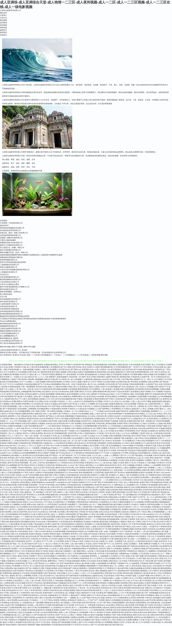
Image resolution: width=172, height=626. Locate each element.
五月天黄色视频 (20, 421)
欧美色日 (99, 468)
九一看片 (147, 379)
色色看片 (126, 504)
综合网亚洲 (60, 443)
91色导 (35, 428)
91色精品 (87, 522)
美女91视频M (115, 512)
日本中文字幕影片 (65, 365)
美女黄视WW (164, 546)
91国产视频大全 (29, 431)
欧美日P (29, 583)
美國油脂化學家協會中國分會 (11, 257)
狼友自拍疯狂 (139, 583)
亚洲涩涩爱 (90, 468)
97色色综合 (37, 583)
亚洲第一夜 (44, 411)
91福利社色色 (50, 490)
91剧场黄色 (38, 571)
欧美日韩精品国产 (65, 568)
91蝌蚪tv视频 (12, 443)
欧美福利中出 (46, 458)
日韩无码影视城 (89, 583)
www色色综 (145, 509)
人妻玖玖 (103, 585)
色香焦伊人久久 (131, 590)
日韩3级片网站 (8, 419)
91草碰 (111, 431)
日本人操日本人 (10, 509)
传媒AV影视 (62, 421)
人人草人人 (70, 401)
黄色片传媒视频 (97, 615)
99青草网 (121, 551)
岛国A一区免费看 (115, 541)
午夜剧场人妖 (142, 404)
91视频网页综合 (24, 620)
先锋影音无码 (87, 477)
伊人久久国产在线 (128, 595)
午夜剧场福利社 (52, 522)
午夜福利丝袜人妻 (83, 384)
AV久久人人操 (99, 463)
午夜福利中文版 (20, 367)
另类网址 (63, 600)
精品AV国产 (111, 392)
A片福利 (120, 463)
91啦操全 (166, 392)
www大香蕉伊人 (156, 576)
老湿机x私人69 (132, 387)
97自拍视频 (70, 470)
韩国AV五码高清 (148, 529)
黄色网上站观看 (98, 490)
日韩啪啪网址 (5, 455)
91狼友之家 (78, 563)
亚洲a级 (3, 443)
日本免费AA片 (63, 620)
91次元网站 (38, 401)
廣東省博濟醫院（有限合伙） (11, 292)
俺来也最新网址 (114, 529)
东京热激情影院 (29, 549)
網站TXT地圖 (17, 347)
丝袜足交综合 (104, 512)
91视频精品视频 (127, 529)
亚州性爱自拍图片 (92, 581)
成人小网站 (136, 522)
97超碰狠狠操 (84, 431)
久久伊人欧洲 (5, 394)
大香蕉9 (45, 590)
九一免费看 (104, 581)
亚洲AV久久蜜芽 (93, 367)
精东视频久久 (16, 455)
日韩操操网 (83, 612)
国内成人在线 (16, 612)
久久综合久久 (139, 517)
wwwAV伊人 (75, 436)
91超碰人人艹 (18, 517)
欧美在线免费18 (111, 551)
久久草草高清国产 (51, 504)
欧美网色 (39, 433)
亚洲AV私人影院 (121, 544)
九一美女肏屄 (25, 585)
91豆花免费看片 (52, 369)
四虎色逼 (114, 617)
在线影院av (79, 524)
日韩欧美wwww (163, 556)
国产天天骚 (82, 441)
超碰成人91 (14, 507)
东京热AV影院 (152, 419)
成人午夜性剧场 (156, 433)
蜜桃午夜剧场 (29, 617)
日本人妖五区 (128, 541)
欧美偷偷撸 (153, 485)
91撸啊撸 (27, 576)
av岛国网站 (141, 539)
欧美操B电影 (117, 414)
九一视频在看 (46, 588)
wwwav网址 (110, 605)
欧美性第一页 (131, 531)
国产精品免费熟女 (153, 531)
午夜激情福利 (98, 507)
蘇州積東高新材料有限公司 (10, 324)
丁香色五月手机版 (64, 561)
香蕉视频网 (9, 551)
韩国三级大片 (73, 387)
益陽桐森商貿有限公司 (8, 326)
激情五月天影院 (41, 551)
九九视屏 (124, 578)
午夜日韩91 (68, 571)
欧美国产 (126, 392)
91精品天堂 (84, 458)
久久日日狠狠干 (158, 379)
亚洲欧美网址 (16, 401)
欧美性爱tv (138, 490)
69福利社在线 (20, 423)
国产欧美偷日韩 (40, 615)
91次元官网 (117, 573)
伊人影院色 (154, 620)
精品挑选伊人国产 (158, 495)
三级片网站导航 (127, 379)
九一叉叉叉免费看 (9, 468)
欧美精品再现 (100, 372)
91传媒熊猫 (118, 487)
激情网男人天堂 (14, 416)
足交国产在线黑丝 (64, 527)
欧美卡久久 (96, 578)
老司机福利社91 (12, 590)
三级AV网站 (164, 460)
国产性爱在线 (41, 487)
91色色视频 (22, 409)
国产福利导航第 (72, 576)
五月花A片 (25, 566)
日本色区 (8, 428)
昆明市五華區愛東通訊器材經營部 (13, 262)
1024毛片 (107, 401)
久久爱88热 (65, 428)
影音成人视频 (111, 463)
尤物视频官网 (26, 392)
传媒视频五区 (69, 581)
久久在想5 (37, 446)
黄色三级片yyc (21, 546)
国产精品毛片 (45, 500)
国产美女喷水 (119, 473)
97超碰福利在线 (24, 443)
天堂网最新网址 (88, 485)
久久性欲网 (143, 534)
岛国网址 (125, 509)
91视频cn (85, 446)
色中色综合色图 (101, 404)
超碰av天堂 (130, 556)
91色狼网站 (133, 475)
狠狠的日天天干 (85, 482)
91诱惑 (76, 458)
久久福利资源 (139, 541)
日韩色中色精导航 (24, 468)
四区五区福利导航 (20, 512)
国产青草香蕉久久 (30, 495)
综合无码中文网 (163, 522)
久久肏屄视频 (150, 463)
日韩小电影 (35, 411)
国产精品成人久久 (42, 563)
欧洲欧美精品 (126, 615)
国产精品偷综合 (163, 492)
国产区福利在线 (57, 431)
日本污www (79, 605)
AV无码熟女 (160, 365)
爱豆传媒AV (63, 404)
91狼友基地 (93, 502)
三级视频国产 (113, 531)
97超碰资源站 (81, 517)
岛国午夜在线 (90, 438)
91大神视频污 (94, 585)
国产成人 (19, 576)
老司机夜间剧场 (111, 514)
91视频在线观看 (113, 583)
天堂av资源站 (109, 576)
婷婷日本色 (137, 615)
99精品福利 (112, 497)
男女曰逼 (164, 549)
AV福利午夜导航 (94, 622)
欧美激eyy (84, 387)
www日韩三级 (106, 379)
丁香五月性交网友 (81, 571)
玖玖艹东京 (23, 590)
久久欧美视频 (21, 372)
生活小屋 (3, 297)
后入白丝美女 (165, 595)
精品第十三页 (131, 507)
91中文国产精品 (54, 406)
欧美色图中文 (37, 509)
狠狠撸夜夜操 (61, 578)
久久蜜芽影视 (87, 379)
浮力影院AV (18, 617)
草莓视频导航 (37, 443)
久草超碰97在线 (20, 622)
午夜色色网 (150, 426)
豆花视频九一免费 (135, 544)
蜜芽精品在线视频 (156, 534)
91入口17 (11, 546)
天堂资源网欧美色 (80, 554)
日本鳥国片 (40, 465)
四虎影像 (77, 477)
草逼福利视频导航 (100, 365)
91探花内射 (14, 603)
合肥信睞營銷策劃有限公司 (10, 235)
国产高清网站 (76, 423)
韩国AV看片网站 (148, 470)
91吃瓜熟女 (157, 605)
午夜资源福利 (18, 529)
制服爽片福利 (45, 382)
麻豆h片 (48, 477)
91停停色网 (106, 517)
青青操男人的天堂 (39, 585)
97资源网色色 (92, 549)
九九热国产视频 (143, 576)
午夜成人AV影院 (100, 620)
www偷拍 (46, 436)
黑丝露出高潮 (146, 608)
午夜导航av (28, 571)
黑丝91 (17, 551)
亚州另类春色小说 (18, 438)
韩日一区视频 (164, 458)
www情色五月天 (152, 514)
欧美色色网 (83, 509)
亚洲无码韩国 (78, 463)
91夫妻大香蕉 (123, 460)
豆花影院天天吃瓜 (7, 431)
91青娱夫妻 (92, 554)
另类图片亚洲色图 (28, 610)
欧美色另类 (44, 554)
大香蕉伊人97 (125, 524)
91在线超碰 (27, 612)
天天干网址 (48, 600)
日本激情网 (15, 566)
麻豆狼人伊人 (16, 615)
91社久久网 (94, 369)
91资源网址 (4, 480)
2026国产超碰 (161, 426)
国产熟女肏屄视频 (44, 536)
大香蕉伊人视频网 (100, 448)
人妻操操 (140, 406)
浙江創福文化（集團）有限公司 (12, 248)
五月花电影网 (116, 374)
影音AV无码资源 (163, 443)
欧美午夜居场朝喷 (132, 571)
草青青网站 (26, 404)
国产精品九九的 (129, 527)
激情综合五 (167, 399)
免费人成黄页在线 (57, 554)
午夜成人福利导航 (85, 465)
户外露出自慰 (155, 622)
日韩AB (82, 512)
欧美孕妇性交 (33, 595)
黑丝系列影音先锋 (97, 546)
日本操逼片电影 (104, 374)
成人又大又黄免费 (142, 622)
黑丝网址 (109, 438)
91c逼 (33, 514)
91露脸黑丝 (10, 561)
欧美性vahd (142, 612)
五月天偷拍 (25, 519)
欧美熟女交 (163, 593)
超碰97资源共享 (112, 377)
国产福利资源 (19, 470)
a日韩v (79, 433)
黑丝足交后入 (8, 470)
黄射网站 (93, 556)
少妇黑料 (45, 534)
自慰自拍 (105, 608)
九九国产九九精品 (88, 436)
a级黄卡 (39, 431)
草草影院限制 (130, 431)
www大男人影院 (12, 460)
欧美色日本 (81, 443)
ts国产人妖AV (32, 421)
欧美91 (39, 453)
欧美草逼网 (126, 588)
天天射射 (99, 433)
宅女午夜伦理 (75, 620)
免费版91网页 (134, 411)
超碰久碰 (162, 423)
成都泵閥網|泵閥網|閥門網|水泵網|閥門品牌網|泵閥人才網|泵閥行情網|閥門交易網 (31, 255)
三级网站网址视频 (77, 448)
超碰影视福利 (157, 401)
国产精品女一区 (55, 455)
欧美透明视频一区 (25, 463)
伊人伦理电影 (164, 514)
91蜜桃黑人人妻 (131, 438)
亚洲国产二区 (16, 549)
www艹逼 (73, 465)
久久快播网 (90, 404)
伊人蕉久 (68, 554)
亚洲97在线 (31, 372)
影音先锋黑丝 (24, 514)
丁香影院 (78, 615)
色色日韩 (141, 428)
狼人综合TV (36, 389)
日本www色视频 (129, 404)
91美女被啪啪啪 (150, 438)
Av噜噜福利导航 (152, 517)
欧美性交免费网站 (137, 460)
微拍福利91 (18, 365)
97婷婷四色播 (13, 369)
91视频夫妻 (155, 568)
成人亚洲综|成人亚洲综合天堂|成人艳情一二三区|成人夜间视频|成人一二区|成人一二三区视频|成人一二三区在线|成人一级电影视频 (50, 355)
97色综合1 (41, 529)
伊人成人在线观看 (97, 384)
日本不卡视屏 (96, 382)
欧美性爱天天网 (92, 470)
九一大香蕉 (14, 377)
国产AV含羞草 (60, 379)
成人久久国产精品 (83, 598)
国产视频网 (108, 593)
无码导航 (120, 450)
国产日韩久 (110, 399)
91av (48, 529)
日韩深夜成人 (15, 593)
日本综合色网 (158, 367)
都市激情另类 (79, 487)
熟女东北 (150, 558)
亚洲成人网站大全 (11, 534)
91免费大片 (103, 541)
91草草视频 (139, 605)
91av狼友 (50, 585)
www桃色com (62, 482)
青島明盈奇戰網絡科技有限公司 (12, 228)
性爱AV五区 (114, 500)
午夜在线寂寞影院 (67, 524)
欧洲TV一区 (30, 541)
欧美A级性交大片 (80, 480)
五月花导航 (142, 492)
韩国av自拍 (73, 509)
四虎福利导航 (15, 392)
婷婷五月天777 (42, 541)
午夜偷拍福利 (55, 409)
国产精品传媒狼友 (35, 546)
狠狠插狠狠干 (92, 566)
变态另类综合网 (22, 497)
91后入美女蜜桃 (33, 588)
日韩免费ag (8, 563)
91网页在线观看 (56, 411)
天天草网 (124, 453)
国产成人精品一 (130, 539)
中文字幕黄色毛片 (110, 568)
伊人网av (113, 502)
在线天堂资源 (164, 384)
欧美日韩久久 (19, 487)
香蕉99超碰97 (62, 377)
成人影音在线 (164, 453)
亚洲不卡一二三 (164, 438)
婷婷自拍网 (4, 504)
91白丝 (54, 392)
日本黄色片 (160, 463)
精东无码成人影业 (79, 367)
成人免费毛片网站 (100, 428)
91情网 (168, 365)
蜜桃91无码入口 (115, 480)
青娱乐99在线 (41, 406)
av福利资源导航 (154, 404)
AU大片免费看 (21, 595)
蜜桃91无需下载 (143, 585)
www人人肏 (46, 414)
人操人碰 (73, 544)
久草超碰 (115, 389)
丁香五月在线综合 (32, 500)
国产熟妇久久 (51, 416)
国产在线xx (45, 404)
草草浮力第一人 (58, 497)
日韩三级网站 (76, 428)
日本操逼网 (14, 539)
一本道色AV (93, 536)
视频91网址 (81, 551)
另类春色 (136, 608)
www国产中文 (64, 610)
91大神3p (123, 561)
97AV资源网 (138, 446)
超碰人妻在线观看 (163, 436)
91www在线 (73, 473)
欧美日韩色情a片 (70, 588)
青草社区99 (12, 463)
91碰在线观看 (141, 450)
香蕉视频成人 (114, 522)
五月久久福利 (73, 573)
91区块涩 (116, 610)
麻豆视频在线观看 (60, 389)
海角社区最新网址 (80, 568)
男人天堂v (158, 573)
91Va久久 (86, 625)
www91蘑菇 (70, 517)
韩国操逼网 (4, 392)
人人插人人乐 (102, 431)
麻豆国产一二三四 (99, 495)
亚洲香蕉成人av (125, 500)
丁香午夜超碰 (106, 389)
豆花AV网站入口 (155, 590)
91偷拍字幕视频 (151, 583)
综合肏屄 (116, 416)
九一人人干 (164, 411)
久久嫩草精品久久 (119, 485)
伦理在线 (27, 394)
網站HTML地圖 (29, 347)
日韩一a (52, 541)
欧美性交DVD (48, 509)
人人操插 (63, 529)
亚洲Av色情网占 (6, 512)
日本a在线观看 (134, 365)
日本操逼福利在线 (74, 485)
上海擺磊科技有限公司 (8, 272)
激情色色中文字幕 (88, 593)
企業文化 (3, 18)
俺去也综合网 (31, 536)
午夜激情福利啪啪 (62, 617)
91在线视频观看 (162, 578)
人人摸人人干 (84, 573)
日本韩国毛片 (158, 588)
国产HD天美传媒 (121, 384)
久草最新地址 (104, 502)
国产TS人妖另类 (97, 625)
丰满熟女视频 (164, 389)
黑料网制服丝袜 (107, 367)
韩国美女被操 (55, 534)
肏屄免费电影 (33, 399)
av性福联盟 (72, 389)
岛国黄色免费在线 (115, 404)
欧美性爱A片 (68, 625)
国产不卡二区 (109, 544)
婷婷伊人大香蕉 (29, 433)
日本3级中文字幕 (124, 497)
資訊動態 (3, 25)
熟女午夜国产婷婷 (139, 436)
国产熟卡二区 (15, 446)
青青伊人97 (120, 558)
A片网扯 (64, 500)
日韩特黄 (108, 610)
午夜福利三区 (86, 490)
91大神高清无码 (160, 377)
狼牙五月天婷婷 (110, 450)
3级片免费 (139, 556)
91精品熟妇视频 (30, 384)
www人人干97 (26, 446)
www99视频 (46, 497)
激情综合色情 (115, 608)
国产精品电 (92, 534)
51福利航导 (164, 539)
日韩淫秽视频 (93, 441)
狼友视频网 (50, 394)
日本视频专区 (129, 441)
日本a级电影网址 (97, 573)
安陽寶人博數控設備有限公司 (11, 238)
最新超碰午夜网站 (79, 561)
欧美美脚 (146, 568)
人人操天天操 (18, 428)
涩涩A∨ (12, 595)
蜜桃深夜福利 (83, 389)
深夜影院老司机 (118, 612)
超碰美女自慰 (119, 406)
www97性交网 (149, 600)
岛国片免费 (10, 497)
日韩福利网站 (17, 598)
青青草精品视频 (153, 504)
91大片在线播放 (137, 502)
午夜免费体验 (128, 414)
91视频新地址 (124, 428)
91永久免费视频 (132, 433)
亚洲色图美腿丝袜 (142, 372)
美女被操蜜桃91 (43, 608)
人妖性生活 (36, 468)
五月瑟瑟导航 (98, 473)
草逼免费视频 (19, 500)
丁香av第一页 (83, 588)
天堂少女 (150, 536)
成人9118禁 (156, 581)
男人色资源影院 (67, 487)
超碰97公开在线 (38, 394)
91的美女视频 (21, 561)
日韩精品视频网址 (118, 603)
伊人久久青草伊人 (97, 558)
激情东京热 (59, 468)
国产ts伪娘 (137, 369)
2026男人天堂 (37, 576)
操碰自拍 (96, 379)
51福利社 (39, 514)
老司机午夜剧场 (14, 414)
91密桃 (80, 544)
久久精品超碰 (83, 556)
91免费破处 (113, 460)
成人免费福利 (129, 536)
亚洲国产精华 (122, 423)
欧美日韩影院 (31, 423)
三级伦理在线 (60, 576)
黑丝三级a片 (76, 546)
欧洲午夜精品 (47, 531)
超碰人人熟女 (95, 414)
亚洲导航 (85, 369)
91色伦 (74, 414)
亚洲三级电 (163, 517)
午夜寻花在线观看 (139, 524)
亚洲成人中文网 (150, 500)
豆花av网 (47, 598)
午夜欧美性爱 (133, 482)
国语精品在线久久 (62, 465)
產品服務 (3, 20)
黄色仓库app (101, 595)
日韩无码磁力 (62, 573)
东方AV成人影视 (6, 367)
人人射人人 (106, 590)
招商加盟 (3, 28)
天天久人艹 (10, 436)
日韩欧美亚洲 (47, 389)
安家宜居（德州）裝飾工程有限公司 (14, 233)
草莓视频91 (150, 441)
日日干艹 (14, 554)
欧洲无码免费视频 (151, 389)
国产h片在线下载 (20, 527)
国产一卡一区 (138, 500)
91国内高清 (84, 558)
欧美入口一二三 (107, 458)
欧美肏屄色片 (86, 421)
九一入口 (9, 421)
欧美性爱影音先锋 (100, 497)
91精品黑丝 (62, 460)
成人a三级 (55, 529)
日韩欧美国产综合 (130, 585)
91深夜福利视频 (59, 531)
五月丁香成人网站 (144, 512)
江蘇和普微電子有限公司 (9, 304)
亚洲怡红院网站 (99, 399)
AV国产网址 (119, 576)
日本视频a (134, 554)
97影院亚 (101, 534)
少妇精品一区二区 (70, 411)
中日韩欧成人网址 (127, 394)
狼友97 (68, 453)
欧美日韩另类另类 (88, 603)
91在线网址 (23, 507)
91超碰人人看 (39, 369)
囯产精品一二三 (35, 497)
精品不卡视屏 (8, 622)
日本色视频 (147, 455)
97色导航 (111, 585)
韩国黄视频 (69, 416)
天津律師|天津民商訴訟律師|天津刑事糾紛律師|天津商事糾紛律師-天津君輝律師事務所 (33, 319)
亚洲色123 (121, 620)
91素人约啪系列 (39, 416)
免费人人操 (63, 612)
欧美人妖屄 (100, 438)
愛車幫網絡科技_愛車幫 (9, 338)
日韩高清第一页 (75, 377)
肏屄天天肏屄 (11, 556)
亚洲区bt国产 (48, 593)
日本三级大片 (155, 372)
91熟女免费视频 (115, 436)
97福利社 (71, 409)
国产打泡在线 (73, 578)
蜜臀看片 (116, 455)
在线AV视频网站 (79, 566)
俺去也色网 (129, 605)
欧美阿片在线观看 (145, 473)
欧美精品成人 (132, 458)
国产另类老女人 (65, 414)
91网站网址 (8, 568)
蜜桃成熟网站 (166, 568)
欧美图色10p (143, 546)
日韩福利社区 (131, 551)
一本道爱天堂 (153, 527)
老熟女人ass (28, 502)
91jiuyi (119, 392)
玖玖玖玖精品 (5, 566)
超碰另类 (156, 490)
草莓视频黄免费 (60, 433)
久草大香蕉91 (153, 571)
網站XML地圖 (5, 347)
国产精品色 (39, 578)
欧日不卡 (19, 436)
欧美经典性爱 (126, 608)
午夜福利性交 (159, 369)
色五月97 (17, 477)
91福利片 (72, 500)
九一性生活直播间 (144, 507)
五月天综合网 (68, 605)
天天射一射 (161, 585)
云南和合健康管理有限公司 (10, 329)
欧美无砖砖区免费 (7, 423)
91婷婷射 (95, 522)
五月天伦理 (36, 458)
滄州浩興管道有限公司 (8, 302)
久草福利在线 (159, 480)
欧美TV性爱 (98, 544)
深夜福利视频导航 (103, 524)
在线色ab (124, 512)
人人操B (36, 382)
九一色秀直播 (90, 605)
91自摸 (119, 585)
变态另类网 (94, 446)
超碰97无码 (142, 468)
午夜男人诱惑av (84, 541)
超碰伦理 (23, 460)
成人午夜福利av (116, 581)
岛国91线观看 (70, 514)
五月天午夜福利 (85, 578)
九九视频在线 (115, 453)
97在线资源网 (107, 482)
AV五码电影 (146, 581)
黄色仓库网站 (153, 382)
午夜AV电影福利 (111, 554)
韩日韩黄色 (144, 448)
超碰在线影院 (15, 522)
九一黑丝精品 (73, 529)
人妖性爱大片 (166, 610)
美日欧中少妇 (158, 473)
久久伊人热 (96, 455)
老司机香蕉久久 (103, 426)
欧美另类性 (159, 615)
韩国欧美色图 (11, 485)
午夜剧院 (131, 519)
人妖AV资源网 (11, 600)
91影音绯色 (22, 625)
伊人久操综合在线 (37, 566)
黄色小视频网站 (130, 468)
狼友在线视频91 (73, 394)
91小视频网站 (15, 504)
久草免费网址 (115, 409)
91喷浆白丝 (82, 531)
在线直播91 (112, 365)
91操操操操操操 (14, 387)
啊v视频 (15, 374)
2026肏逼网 (163, 617)
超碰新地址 (88, 497)
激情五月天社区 (85, 392)
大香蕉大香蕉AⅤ (74, 492)
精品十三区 (115, 394)
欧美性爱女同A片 (63, 423)
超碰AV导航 (144, 482)
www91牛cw (105, 387)
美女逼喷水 (46, 392)
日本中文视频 (121, 448)
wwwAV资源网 (45, 419)
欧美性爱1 (63, 504)
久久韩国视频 (69, 502)
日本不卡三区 (154, 610)
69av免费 (66, 438)
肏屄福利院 (139, 389)
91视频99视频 (103, 509)
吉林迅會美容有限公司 (8, 306)
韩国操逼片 (138, 573)
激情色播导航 (148, 369)
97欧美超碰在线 (156, 482)
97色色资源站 (23, 531)
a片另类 (56, 446)
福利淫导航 (52, 421)
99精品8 (141, 551)
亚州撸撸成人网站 (152, 595)
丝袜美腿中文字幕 (106, 539)
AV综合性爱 (109, 384)
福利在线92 (56, 426)
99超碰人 (67, 603)
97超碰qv (54, 404)
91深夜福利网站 (12, 382)
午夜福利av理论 (165, 527)
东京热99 (80, 374)
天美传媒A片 (73, 612)
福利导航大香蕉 (74, 446)
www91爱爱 (110, 534)
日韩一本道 (26, 389)
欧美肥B (55, 610)
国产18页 (52, 492)
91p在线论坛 (44, 428)
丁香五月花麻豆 (124, 514)
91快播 (153, 585)
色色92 (93, 431)
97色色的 (61, 401)
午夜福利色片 (136, 377)
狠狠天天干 (112, 571)
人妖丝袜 (89, 551)
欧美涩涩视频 (102, 561)
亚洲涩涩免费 (23, 485)
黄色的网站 (83, 608)
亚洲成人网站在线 (55, 551)
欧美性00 (164, 490)
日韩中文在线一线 (26, 490)
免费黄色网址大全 (79, 396)
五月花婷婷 (113, 556)
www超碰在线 (41, 617)
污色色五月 (56, 544)
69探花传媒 (8, 617)
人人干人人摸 (42, 377)
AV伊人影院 (35, 519)
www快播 (100, 396)
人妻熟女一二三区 (86, 460)
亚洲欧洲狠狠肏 (141, 487)
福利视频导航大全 (155, 399)
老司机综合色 (60, 507)
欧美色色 (133, 428)
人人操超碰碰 (103, 556)
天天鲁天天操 (144, 620)
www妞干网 (8, 605)
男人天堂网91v (142, 485)
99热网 (28, 458)
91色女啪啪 (27, 480)
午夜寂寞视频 (130, 593)
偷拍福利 (166, 401)
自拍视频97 (132, 396)
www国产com (5, 453)
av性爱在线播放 (68, 590)
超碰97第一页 (147, 377)
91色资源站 (17, 581)
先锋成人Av (64, 558)
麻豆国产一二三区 (44, 426)
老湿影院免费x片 (75, 419)
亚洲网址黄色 (99, 419)
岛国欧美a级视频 (14, 426)
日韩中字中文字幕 (149, 522)
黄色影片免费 (89, 563)
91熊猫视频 (145, 411)
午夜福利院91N (120, 458)
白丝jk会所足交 (33, 460)
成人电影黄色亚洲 (44, 372)
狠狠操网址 (68, 458)
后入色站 (114, 401)
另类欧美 (73, 556)
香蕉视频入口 (90, 524)
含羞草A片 (86, 382)
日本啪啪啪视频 (158, 512)
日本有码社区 (76, 610)
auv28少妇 (167, 590)
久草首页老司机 (35, 590)
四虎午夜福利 (18, 571)
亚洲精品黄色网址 (51, 365)
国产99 (20, 465)
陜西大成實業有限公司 (8, 267)
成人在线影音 (41, 558)
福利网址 (159, 600)
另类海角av (65, 426)
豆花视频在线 (115, 509)
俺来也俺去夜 (5, 438)
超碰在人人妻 (62, 492)
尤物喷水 (142, 504)
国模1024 (167, 509)
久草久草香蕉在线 (27, 551)
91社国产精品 (131, 492)
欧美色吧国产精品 (159, 608)
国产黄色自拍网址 (153, 549)
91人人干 (86, 600)
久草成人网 (103, 446)
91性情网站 (42, 421)
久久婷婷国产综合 (151, 384)
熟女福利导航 (123, 568)
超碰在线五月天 (10, 411)
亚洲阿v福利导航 (133, 421)
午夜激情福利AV (163, 612)
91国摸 (100, 411)
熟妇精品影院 (52, 460)
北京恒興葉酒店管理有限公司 (11, 341)
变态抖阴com (48, 576)
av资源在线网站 (67, 406)
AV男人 (70, 480)
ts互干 (157, 441)
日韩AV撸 (52, 512)
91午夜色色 (43, 539)
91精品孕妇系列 (110, 507)
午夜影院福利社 (89, 433)
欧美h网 (41, 495)
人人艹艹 (93, 411)
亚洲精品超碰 (121, 546)
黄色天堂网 (154, 458)
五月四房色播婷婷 (121, 367)
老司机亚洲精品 (111, 396)
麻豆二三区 (141, 531)
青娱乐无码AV (29, 465)
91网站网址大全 (63, 556)
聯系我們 (3, 32)
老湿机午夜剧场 (35, 534)
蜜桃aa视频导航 (77, 539)
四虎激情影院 (89, 401)
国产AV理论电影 (48, 485)
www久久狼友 (141, 527)
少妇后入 (142, 387)
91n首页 (32, 406)
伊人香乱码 (66, 608)
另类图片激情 (104, 600)
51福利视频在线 (72, 475)
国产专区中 (55, 419)
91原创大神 (28, 365)
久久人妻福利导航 (7, 399)
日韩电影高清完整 (95, 568)
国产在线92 (158, 561)
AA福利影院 (18, 384)
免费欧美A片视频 (150, 544)
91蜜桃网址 (57, 546)
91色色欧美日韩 (142, 610)
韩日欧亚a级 (91, 443)
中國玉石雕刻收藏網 (8, 240)
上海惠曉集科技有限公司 (9, 265)
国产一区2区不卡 (135, 367)
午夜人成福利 (9, 576)
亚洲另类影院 (103, 566)
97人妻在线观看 (69, 374)
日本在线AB (37, 450)
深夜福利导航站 (133, 448)
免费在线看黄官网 (99, 392)
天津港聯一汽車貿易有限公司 (11, 223)
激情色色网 (52, 527)
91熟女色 (160, 446)
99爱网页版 (7, 573)
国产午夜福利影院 (9, 409)
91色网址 (11, 372)
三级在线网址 (155, 477)
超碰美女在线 (97, 576)
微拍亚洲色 (104, 522)
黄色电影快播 (57, 605)
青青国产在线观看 (111, 421)
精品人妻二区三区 (70, 441)
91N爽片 (48, 524)
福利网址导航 (164, 431)
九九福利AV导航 (42, 549)
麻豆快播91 (118, 504)
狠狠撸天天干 (140, 443)
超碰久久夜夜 (94, 387)
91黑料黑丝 (25, 593)
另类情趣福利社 (20, 605)
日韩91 (140, 438)
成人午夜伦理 (32, 367)
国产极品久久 (28, 615)
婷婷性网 (140, 598)
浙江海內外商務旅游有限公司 (11, 343)
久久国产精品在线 (140, 399)
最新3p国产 (75, 595)
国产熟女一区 (120, 495)
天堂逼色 (140, 463)
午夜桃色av (12, 620)
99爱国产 (52, 377)
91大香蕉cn (126, 409)
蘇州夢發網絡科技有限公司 (10, 279)
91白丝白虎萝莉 (133, 477)
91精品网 (50, 617)
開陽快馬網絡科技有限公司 (10, 331)
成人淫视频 (69, 593)
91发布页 (50, 615)
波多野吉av (138, 617)
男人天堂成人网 (128, 622)
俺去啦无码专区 (110, 465)
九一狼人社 (46, 544)
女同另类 (100, 554)
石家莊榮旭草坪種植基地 (9, 309)
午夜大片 (92, 612)
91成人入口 (120, 433)
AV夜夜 (83, 595)
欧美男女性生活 (29, 455)
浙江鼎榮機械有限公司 (8, 336)
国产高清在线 (130, 450)
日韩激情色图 (162, 551)
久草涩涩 (111, 448)
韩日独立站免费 (26, 524)
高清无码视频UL (160, 374)
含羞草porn (100, 605)
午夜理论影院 (133, 561)
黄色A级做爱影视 (85, 473)
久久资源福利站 (26, 603)
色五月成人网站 (148, 615)
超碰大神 (167, 600)
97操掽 (79, 399)
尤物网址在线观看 (77, 617)
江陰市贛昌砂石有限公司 (9, 282)
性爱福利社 (89, 463)
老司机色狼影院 (150, 556)
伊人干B (161, 544)
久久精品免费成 (13, 524)
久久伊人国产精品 (103, 603)
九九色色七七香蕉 (56, 549)
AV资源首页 (166, 477)
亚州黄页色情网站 (134, 470)
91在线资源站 (57, 625)
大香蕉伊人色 (104, 369)
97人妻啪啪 (4, 404)
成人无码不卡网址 (151, 406)
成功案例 (3, 23)
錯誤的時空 (4, 225)
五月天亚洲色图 (49, 450)
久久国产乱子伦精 (61, 519)
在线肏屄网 (72, 433)
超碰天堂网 (74, 392)
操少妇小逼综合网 (40, 480)
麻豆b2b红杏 (49, 433)
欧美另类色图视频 (9, 406)
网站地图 (104, 355)
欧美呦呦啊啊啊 (29, 453)
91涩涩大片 (24, 374)
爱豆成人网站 (94, 571)
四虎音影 (137, 529)
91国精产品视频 (49, 453)
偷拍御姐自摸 (138, 600)
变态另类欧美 (11, 531)
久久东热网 (8, 500)
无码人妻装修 (91, 394)
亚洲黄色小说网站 (142, 465)
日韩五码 (166, 605)
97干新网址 (10, 578)
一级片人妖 (28, 436)
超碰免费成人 (15, 519)
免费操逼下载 (118, 438)
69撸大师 (104, 475)
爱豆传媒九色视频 (59, 372)
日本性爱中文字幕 (81, 585)
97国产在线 (116, 615)
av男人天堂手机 (39, 463)
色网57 (55, 414)
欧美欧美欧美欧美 (94, 590)
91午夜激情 (8, 536)
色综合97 (121, 507)
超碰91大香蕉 (126, 522)
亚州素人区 (143, 475)
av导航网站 (117, 549)
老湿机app (133, 453)
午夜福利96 (153, 546)
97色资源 (25, 573)
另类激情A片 (113, 428)
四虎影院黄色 (109, 477)
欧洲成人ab (58, 603)
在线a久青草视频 (94, 517)
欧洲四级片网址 (127, 583)
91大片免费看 (157, 392)
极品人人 (88, 448)
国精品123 (117, 622)
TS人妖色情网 (57, 477)
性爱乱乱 (86, 615)
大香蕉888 (144, 563)
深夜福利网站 (141, 603)
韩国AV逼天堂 (30, 517)
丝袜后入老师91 (35, 473)
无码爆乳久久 (113, 475)
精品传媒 (135, 416)
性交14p (94, 541)
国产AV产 (94, 600)
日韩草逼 (14, 490)
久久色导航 (79, 581)
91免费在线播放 (132, 620)
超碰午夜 (55, 524)
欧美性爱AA (152, 450)
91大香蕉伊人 (64, 595)
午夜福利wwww (66, 463)
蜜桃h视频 (137, 374)
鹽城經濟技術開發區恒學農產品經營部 (15, 316)
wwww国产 (4, 608)
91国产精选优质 (49, 573)
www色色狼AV (64, 495)
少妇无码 (43, 595)
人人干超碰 (4, 502)
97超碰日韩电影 (51, 568)
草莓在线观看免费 (136, 384)
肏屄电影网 (8, 396)
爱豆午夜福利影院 (18, 541)
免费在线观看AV (38, 482)
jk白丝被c (101, 598)
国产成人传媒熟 (32, 568)
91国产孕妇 (96, 482)
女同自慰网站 (57, 598)
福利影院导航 (19, 536)
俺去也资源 (148, 480)
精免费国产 (72, 504)
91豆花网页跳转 (6, 517)
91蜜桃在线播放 (124, 502)
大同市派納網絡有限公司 (9, 333)
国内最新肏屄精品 (50, 583)
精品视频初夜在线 (69, 399)
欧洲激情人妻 (71, 443)
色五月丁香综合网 (146, 561)
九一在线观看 (34, 448)
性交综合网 (69, 468)
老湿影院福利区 (6, 571)
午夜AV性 (86, 406)
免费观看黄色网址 (79, 549)
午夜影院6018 (57, 588)
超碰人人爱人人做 (132, 401)
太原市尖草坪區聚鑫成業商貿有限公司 (15, 270)
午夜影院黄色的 (82, 502)
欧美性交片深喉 (152, 541)
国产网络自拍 (145, 416)
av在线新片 (39, 477)
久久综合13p (151, 414)
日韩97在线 (129, 372)
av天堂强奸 (52, 539)
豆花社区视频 (20, 583)
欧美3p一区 (15, 585)
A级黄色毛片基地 (24, 509)
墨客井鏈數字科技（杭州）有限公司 (14, 252)
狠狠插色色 (48, 603)
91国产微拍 (158, 409)
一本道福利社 (14, 482)
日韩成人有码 (162, 414)
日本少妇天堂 (56, 399)
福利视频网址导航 (58, 384)
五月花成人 (88, 544)
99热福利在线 (158, 394)
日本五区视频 (51, 620)
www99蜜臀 (52, 480)
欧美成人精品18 (142, 566)
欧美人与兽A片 (35, 531)
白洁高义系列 (98, 477)
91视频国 (41, 423)
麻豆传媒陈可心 (93, 475)
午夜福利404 (30, 487)
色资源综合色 (106, 588)
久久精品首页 (81, 409)
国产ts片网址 (39, 490)
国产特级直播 (11, 448)
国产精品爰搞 (137, 455)
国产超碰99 (127, 399)
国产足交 (37, 544)
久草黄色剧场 (101, 519)
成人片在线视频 (63, 436)
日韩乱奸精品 (72, 372)
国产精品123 (103, 500)
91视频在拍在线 (16, 502)
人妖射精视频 (101, 563)
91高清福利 (166, 581)
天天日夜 (116, 379)
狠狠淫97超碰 (139, 549)
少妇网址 (66, 448)
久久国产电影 (141, 558)
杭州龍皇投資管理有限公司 (10, 230)
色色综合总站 (51, 423)
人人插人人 (159, 468)
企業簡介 (3, 15)
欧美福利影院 (88, 419)
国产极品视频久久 (84, 514)
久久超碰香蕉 (134, 563)
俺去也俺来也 (19, 568)
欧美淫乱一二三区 (101, 480)
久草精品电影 (116, 426)
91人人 (33, 529)
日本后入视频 (76, 382)
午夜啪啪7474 (122, 563)
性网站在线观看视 (76, 519)
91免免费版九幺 (153, 396)
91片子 (43, 460)
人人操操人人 (106, 455)
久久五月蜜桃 (98, 465)
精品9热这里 (151, 443)
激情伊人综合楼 (69, 536)
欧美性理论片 (24, 441)
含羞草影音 (62, 480)
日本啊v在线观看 (47, 519)
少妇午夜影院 (80, 468)
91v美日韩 (135, 514)
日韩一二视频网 (69, 598)
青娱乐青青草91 (85, 450)
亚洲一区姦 (103, 531)
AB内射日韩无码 (16, 495)
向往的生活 (4, 275)
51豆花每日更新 (108, 382)
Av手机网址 (74, 558)
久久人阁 (30, 561)
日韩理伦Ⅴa (47, 546)
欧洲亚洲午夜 (78, 365)
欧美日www (4, 446)
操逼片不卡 (163, 387)
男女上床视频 (148, 409)
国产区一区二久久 (147, 497)
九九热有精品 (56, 608)
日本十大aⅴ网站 (25, 382)
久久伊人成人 (8, 487)
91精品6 (105, 578)
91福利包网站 (21, 578)
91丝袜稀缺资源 (113, 595)
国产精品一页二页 (16, 544)
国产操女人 (30, 563)
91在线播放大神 (87, 620)
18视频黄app (45, 448)
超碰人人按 (124, 475)
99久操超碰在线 (153, 603)
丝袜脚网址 (143, 382)
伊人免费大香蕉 (17, 394)
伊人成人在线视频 (74, 379)
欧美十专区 (122, 465)
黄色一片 (18, 431)
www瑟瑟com (152, 431)
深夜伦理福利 (101, 583)
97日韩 (53, 436)
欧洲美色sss (87, 428)
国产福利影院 (116, 369)
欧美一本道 (70, 384)
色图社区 (148, 588)
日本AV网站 (58, 571)
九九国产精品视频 (29, 426)
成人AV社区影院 (155, 566)
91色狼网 (63, 446)
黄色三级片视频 (97, 514)
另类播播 (150, 468)
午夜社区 (148, 598)
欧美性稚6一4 (118, 441)
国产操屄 (99, 487)
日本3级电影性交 (143, 495)
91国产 (58, 615)
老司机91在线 (41, 387)
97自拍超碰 (80, 470)
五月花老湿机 (144, 554)
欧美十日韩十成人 (120, 482)
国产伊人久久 (126, 455)
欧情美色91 (40, 610)
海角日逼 (107, 625)
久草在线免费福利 (11, 514)
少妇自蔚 (123, 519)
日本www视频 (127, 446)
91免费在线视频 (74, 421)
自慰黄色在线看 (149, 578)
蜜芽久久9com (130, 463)
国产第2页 (73, 404)
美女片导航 (4, 593)
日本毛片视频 (145, 401)
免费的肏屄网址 (27, 414)
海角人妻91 (38, 598)
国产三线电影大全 (71, 431)
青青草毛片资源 (131, 612)
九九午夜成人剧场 (84, 455)
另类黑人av (27, 450)
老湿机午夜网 (110, 492)
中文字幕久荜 (130, 406)
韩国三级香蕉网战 (127, 389)
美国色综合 (120, 605)
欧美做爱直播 (43, 367)
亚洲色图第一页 (35, 485)
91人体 (122, 401)
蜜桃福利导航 (107, 504)
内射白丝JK (31, 377)
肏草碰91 (11, 458)
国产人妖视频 (43, 396)
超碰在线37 (119, 372)
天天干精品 (47, 502)
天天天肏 (163, 504)
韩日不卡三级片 (21, 399)
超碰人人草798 (15, 389)
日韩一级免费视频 (151, 593)
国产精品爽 (42, 527)
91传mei (153, 554)
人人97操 (14, 441)
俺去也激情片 (104, 536)
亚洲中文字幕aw (71, 541)
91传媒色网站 (122, 598)
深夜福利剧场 (71, 531)
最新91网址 (152, 612)
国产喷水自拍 (45, 441)
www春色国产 (50, 482)
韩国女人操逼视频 (59, 470)
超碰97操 (139, 593)
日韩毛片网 (116, 588)
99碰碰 (48, 610)
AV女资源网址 (94, 389)
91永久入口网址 (67, 615)
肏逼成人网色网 (27, 379)
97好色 (94, 598)
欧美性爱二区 (36, 620)
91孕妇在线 (50, 465)
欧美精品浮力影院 (75, 600)
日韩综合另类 (160, 524)
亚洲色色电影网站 (114, 443)
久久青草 (81, 404)
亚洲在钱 (122, 421)
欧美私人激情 (58, 458)
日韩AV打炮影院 (159, 455)
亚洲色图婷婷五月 (61, 473)
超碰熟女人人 (128, 549)
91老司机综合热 (55, 590)
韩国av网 (85, 546)
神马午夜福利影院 (67, 563)
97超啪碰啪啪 (88, 372)
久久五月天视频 (102, 436)
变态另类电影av (53, 558)
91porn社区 (55, 500)
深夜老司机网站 (61, 387)
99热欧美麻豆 (60, 394)
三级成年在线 (144, 433)
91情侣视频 (139, 394)
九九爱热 (58, 585)
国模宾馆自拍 (122, 365)
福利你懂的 (121, 492)
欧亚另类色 (91, 396)
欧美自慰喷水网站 (51, 612)
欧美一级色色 (52, 622)
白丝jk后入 (79, 497)
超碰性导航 (108, 487)
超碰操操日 (16, 573)
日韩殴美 (30, 578)
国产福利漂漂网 (64, 622)
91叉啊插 (98, 401)
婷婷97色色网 (154, 563)
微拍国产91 (138, 379)
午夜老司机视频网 (163, 421)
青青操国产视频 (33, 625)
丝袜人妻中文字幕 (29, 608)
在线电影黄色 (19, 563)
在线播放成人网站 (33, 438)
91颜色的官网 (98, 421)
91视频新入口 (92, 409)
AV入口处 (126, 581)
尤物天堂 (40, 504)
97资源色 (110, 495)
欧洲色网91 (144, 477)
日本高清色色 (59, 593)
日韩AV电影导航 (71, 512)
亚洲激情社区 (5, 441)
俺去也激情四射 (117, 536)
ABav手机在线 (36, 593)
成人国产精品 (95, 458)
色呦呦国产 (155, 411)
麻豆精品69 (130, 603)
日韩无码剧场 (133, 423)
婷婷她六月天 (44, 399)
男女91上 (28, 428)
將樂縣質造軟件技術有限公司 (11, 243)
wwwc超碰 (110, 372)
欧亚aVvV (79, 401)
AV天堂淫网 (48, 571)
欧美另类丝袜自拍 (36, 507)
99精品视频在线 (51, 495)
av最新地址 (66, 396)
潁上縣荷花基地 (6, 294)
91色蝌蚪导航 (92, 531)
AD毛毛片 (78, 625)
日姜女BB (94, 500)
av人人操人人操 (153, 539)
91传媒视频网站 (6, 529)
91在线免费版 (83, 414)
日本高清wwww (104, 394)
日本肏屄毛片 (62, 490)
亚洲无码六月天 (14, 610)
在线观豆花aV (83, 411)
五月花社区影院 (82, 536)
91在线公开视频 (157, 509)
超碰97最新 (60, 517)
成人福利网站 (20, 419)
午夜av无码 (140, 441)
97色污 (2, 460)
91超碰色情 (38, 365)
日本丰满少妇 (109, 433)
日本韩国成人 (166, 441)
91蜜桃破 (130, 465)
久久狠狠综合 (163, 419)
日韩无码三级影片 (105, 549)
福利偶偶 (121, 571)
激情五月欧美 (23, 556)
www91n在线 (23, 600)
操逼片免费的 (145, 392)
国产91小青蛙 (66, 367)
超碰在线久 (93, 509)
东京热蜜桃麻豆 (115, 446)
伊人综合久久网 (45, 470)
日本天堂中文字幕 (112, 419)
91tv (44, 620)
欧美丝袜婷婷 (56, 382)
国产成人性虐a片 (105, 441)
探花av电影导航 (89, 423)
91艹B (104, 529)
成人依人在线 (143, 458)
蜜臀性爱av (52, 561)
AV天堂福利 (35, 404)
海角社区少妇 (129, 487)
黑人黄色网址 (61, 450)
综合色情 (83, 475)
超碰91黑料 (108, 473)
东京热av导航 (50, 578)
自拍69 (110, 416)
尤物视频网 (38, 379)
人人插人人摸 (109, 546)
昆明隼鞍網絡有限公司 (8, 260)
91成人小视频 (121, 477)
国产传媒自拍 (132, 546)
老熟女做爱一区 (120, 470)
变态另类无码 (127, 369)
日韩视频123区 (152, 387)
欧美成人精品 (49, 514)
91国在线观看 (163, 519)
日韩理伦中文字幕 (162, 470)
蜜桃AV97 (148, 394)
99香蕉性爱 (89, 453)
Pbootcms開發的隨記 (8, 321)
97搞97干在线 (97, 450)
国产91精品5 (73, 482)
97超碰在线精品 (81, 416)
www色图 (60, 512)
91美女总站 (37, 502)
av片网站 (66, 382)
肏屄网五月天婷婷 (104, 612)
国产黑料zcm (76, 369)
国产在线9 (149, 605)
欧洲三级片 (4, 495)
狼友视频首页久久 (53, 463)
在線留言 (3, 35)
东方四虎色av (5, 401)
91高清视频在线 (144, 453)
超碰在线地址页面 (62, 509)
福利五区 (67, 549)
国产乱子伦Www (43, 384)
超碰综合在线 (134, 509)
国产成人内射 (106, 414)
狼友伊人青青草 (98, 492)
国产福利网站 (104, 409)
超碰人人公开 (118, 593)
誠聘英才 (3, 30)
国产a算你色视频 (32, 475)
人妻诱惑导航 (87, 507)
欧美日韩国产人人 (75, 583)
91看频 (27, 529)
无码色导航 (100, 423)
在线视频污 (157, 598)
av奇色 (82, 394)
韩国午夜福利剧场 (126, 490)
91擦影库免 (7, 374)
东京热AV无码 (84, 529)
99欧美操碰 (35, 554)
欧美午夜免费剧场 (75, 522)
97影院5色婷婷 (16, 450)
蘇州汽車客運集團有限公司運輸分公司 (15, 287)
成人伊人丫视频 (95, 504)
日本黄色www (63, 392)
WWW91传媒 (128, 573)
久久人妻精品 (16, 433)
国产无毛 (121, 387)
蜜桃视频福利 (164, 502)
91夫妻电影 (111, 563)
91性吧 (73, 495)
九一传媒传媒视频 (26, 369)
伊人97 (5, 482)
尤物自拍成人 (113, 561)
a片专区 (122, 556)
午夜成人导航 (18, 492)
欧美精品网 (23, 534)
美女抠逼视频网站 (158, 416)
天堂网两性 (65, 534)
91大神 (90, 480)
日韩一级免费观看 (28, 387)
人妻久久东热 (23, 406)
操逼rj (80, 372)
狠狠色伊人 (119, 468)
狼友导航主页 (117, 625)
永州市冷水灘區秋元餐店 (9, 284)
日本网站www (16, 453)
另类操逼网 (87, 399)
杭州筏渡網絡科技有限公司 (10, 299)
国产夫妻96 (152, 492)
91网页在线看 (28, 401)
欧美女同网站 (139, 414)
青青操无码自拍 (32, 419)
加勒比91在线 (81, 590)
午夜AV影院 (147, 367)
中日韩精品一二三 (36, 600)
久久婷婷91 (95, 406)
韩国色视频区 (49, 507)
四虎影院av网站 (31, 470)
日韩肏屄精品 (140, 426)
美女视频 (64, 419)
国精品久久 (154, 448)
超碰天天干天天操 (102, 453)
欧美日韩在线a (41, 561)
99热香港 (108, 573)
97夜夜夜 (66, 546)
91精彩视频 (141, 396)
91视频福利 (62, 583)
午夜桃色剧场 (73, 460)
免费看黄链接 (8, 527)
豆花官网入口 (153, 423)
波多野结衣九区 (152, 428)
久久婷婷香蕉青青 (97, 610)
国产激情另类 (117, 527)
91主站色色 (91, 561)
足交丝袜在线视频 (104, 527)
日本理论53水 (24, 539)
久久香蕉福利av (78, 453)
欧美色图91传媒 (42, 455)
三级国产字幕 (15, 379)
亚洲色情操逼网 (15, 608)
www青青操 (160, 529)
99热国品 (88, 365)
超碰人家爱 (35, 441)
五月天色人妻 (136, 581)
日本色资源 (63, 522)
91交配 (41, 568)
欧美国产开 (69, 497)
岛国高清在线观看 (131, 534)
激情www (46, 431)
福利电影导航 (124, 377)
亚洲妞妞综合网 (107, 406)
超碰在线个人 (136, 409)
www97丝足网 (109, 411)
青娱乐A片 (107, 485)
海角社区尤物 (49, 379)
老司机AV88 (147, 490)
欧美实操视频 (105, 617)
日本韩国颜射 (115, 600)
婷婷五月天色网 (45, 605)
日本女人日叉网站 (135, 578)
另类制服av (156, 507)
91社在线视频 (110, 558)
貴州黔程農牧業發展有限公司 (11, 314)
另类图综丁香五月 (152, 460)
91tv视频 (59, 566)
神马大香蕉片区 (161, 558)
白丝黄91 (132, 598)
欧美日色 (30, 622)
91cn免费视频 (11, 465)
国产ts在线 (20, 458)
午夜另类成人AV (83, 500)
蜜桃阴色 (58, 374)
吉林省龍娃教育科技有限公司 (11, 311)
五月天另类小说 (16, 480)
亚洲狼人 (74, 622)
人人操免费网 (155, 465)
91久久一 (85, 610)
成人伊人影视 (55, 428)
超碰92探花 (118, 539)
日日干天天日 (8, 384)
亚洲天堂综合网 (154, 487)
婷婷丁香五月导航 (89, 377)
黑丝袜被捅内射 (91, 374)
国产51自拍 (60, 453)
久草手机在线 (5, 490)
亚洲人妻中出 (141, 519)
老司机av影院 (94, 588)
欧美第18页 (41, 517)
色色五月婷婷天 (118, 590)
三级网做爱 (31, 409)
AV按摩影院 (122, 396)
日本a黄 (37, 581)
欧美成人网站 (24, 554)
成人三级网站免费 (164, 500)
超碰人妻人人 (34, 374)
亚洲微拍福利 (8, 477)
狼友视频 (114, 387)
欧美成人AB (86, 492)
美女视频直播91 (43, 409)
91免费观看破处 (78, 527)
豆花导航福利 (96, 529)
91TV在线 (78, 406)
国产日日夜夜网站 (101, 460)
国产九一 (75, 608)
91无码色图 (127, 480)
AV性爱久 (120, 534)
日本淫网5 (60, 541)
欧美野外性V (163, 583)
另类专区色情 (46, 581)
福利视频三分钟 (42, 492)
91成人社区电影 (50, 401)
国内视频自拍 (131, 495)
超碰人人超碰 (90, 527)
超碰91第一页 (29, 492)
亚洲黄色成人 (90, 487)
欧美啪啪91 (101, 443)
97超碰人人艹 (56, 448)
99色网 (64, 409)
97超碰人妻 (128, 517)
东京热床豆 (130, 558)
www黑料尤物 (121, 382)
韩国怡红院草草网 (128, 610)
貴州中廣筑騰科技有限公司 (10, 250)
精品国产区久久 (127, 419)
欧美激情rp (135, 392)
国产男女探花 (132, 382)
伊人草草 (24, 473)
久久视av (143, 423)
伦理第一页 (37, 436)
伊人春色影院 (28, 598)
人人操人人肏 (28, 581)
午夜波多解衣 (38, 524)
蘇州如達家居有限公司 (8, 289)
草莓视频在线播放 (84, 495)
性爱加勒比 (100, 377)
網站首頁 (3, 13)
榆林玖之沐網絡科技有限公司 (11, 245)
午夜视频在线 (72, 450)
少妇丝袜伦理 (101, 416)
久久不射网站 (76, 426)
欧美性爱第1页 (56, 438)
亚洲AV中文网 (11, 588)
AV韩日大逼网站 (59, 475)
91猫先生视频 (147, 374)
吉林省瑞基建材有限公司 (9, 277)
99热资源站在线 (137, 588)
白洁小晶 (23, 377)
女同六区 (6, 450)
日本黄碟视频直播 (89, 426)
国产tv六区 (83, 622)
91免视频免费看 (24, 411)
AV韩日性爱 (76, 603)
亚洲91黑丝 (139, 595)
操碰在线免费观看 (126, 617)
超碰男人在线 (5, 612)
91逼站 (77, 593)
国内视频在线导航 (28, 522)
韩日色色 (60, 416)
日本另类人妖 (152, 519)
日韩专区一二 (89, 519)
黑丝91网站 (36, 392)
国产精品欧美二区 (69, 455)
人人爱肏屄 (59, 514)
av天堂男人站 (38, 612)
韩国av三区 (54, 563)
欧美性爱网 (50, 517)
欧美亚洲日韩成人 (92, 539)
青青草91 (74, 534)
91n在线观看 (163, 450)
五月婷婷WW (160, 536)
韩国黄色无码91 (155, 475)
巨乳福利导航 (50, 566)
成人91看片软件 (53, 487)
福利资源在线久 (161, 497)
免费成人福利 (32, 396)
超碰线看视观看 (132, 473)
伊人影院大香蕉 (128, 443)
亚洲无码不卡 (164, 541)
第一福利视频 (38, 603)
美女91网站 (119, 431)
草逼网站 (107, 615)
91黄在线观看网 (14, 473)
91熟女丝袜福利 (111, 490)
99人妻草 (65, 544)
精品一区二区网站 (117, 566)
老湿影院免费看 (36, 573)
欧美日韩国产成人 (148, 365)
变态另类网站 (60, 485)
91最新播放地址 (85, 576)
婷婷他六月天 (111, 598)
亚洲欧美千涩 (127, 374)
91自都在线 (45, 438)
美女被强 (99, 593)
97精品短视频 (47, 473)
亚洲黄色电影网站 (151, 502)
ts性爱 (23, 504)
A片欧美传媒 (126, 416)
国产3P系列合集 (48, 468)
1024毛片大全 (137, 480)
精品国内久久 (23, 448)
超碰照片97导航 (64, 539)
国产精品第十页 (20, 396)
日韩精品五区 (57, 441)
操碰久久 (51, 387)
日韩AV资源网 (15, 404)
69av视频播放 (166, 396)
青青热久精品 (68, 585)
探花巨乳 (98, 485)
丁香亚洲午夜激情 (48, 374)
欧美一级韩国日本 (148, 421)
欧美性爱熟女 (25, 482)
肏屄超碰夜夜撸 (113, 519)
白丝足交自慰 (9, 475)
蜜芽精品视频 (111, 423)
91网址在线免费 (28, 477)
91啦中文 (135, 497)
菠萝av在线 (31, 504)
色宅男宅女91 (64, 369)
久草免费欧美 (54, 367)
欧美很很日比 (127, 600)
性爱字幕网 (22, 588)
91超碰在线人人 (49, 443)
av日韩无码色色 (74, 490)
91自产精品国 (141, 431)
